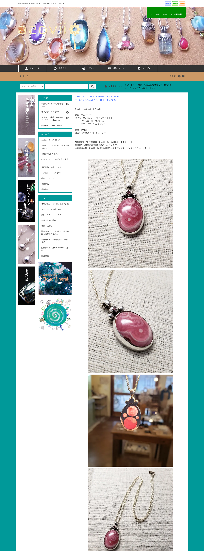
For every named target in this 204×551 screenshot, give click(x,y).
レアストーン (130, 85)
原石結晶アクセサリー (153, 85)
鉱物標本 (45, 189)
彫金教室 (45, 256)
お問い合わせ (116, 68)
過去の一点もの (148, 88)
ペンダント (115, 97)
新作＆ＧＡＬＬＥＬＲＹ (52, 215)
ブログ (173, 76)
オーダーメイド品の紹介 (51, 209)
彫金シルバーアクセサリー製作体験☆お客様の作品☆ (55, 232)
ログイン (88, 68)
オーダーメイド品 (132, 88)
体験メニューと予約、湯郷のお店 (55, 204)
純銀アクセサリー (48, 178)
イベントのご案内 (48, 220)
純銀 (140, 85)
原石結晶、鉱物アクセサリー (53, 167)
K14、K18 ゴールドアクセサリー (54, 160)
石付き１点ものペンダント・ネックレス (99, 100)
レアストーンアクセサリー (52, 173)
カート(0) (143, 68)
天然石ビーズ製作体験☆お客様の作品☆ (55, 241)
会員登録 (60, 68)
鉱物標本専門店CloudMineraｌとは (54, 249)
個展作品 (168, 85)
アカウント (32, 68)
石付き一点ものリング (50, 140)
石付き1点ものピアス (50, 154)
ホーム (23, 76)
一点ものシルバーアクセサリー (95, 97)
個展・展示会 (46, 226)
